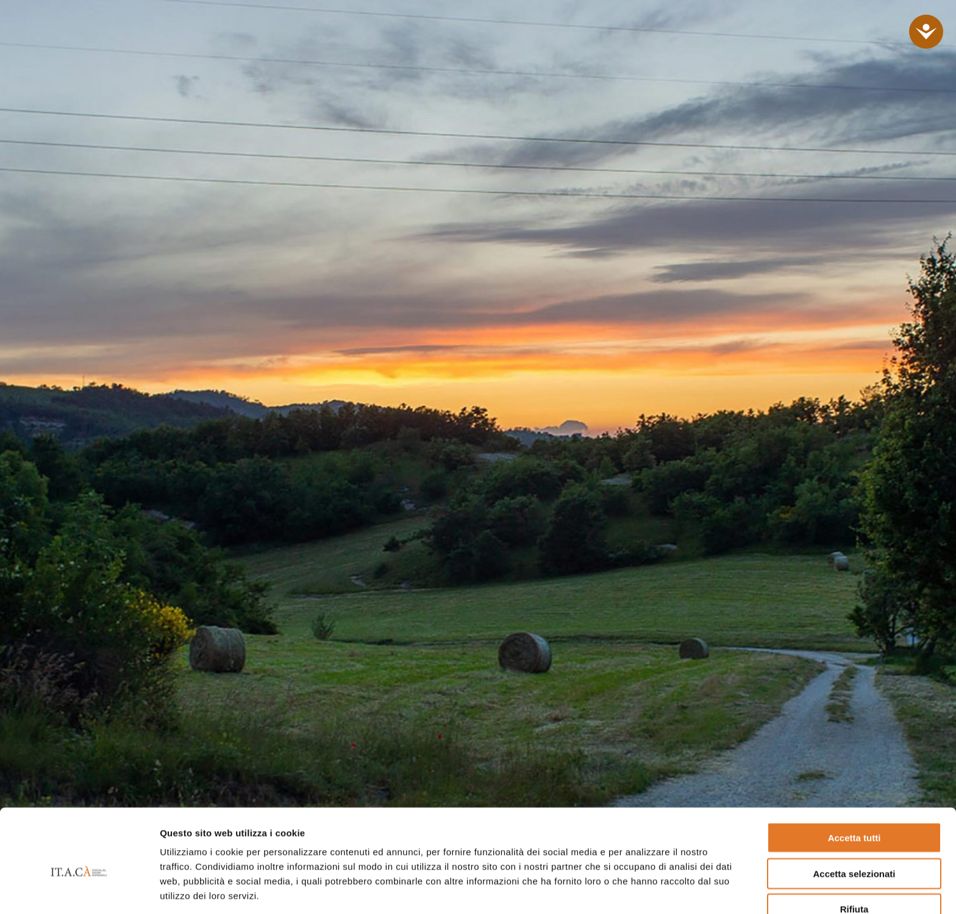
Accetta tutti (854, 780)
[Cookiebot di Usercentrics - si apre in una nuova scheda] (79, 890)
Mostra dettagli (639, 890)
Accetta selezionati (854, 816)
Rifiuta (854, 851)
